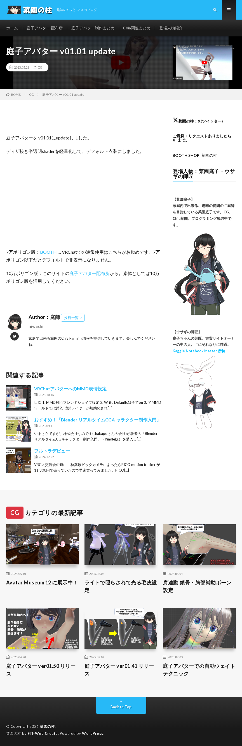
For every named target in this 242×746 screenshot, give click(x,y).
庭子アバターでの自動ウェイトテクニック (199, 670)
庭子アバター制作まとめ (92, 27)
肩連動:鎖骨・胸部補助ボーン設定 (197, 586)
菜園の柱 (47, 726)
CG (40, 67)
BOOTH (48, 252)
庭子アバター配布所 (89, 273)
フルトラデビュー (52, 450)
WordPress (93, 733)
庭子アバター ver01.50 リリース (41, 670)
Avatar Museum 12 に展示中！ (42, 582)
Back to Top (121, 706)
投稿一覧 (71, 317)
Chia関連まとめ (137, 27)
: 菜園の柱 (195, 155)
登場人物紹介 (171, 27)
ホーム (12, 27)
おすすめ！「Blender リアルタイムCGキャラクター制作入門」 (97, 419)
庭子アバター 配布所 (45, 27)
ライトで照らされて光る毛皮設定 (120, 586)
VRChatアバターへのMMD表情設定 (70, 388)
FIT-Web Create (43, 733)
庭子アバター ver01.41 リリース (119, 670)
